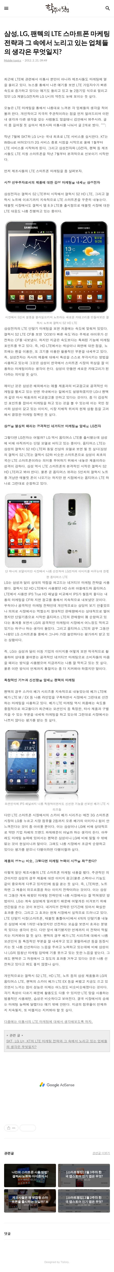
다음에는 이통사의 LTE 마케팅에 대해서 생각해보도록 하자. (48, 1021)
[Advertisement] (57, 1084)
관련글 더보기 (101, 1153)
